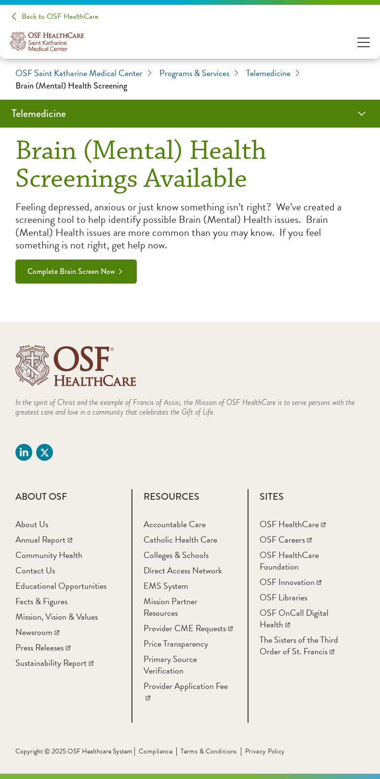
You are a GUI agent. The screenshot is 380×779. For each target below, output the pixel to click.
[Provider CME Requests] (188, 628)
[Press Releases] (42, 647)
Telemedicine (273, 73)
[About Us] (31, 524)
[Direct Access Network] (183, 570)
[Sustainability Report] (54, 662)
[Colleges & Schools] (176, 554)
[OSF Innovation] (290, 581)
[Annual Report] (43, 539)
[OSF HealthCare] (293, 524)
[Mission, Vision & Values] (56, 616)
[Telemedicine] (190, 114)
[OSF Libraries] (283, 597)
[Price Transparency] (176, 643)
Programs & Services (198, 73)
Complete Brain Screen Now (71, 271)
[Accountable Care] (175, 524)
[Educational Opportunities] (60, 585)
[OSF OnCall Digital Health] (294, 618)
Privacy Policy (265, 751)
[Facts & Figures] (41, 601)
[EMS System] (166, 585)
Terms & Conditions (209, 751)
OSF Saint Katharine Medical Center (83, 73)
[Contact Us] (35, 570)
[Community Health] (48, 554)
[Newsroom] (37, 631)
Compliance (155, 751)
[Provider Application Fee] (186, 691)
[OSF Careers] (286, 539)
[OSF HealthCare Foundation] (289, 560)
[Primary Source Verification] (170, 664)
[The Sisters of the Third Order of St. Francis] (299, 645)
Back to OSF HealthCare (60, 16)
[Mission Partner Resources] (170, 607)
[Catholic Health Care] (180, 539)
